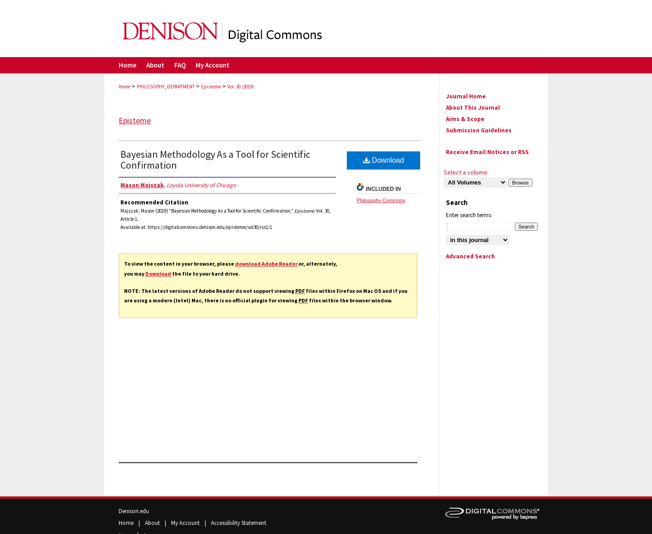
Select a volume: (466, 172)
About (153, 523)
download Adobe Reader (266, 263)
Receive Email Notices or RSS (487, 152)
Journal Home (466, 96)
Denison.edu (134, 511)
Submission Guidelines (479, 130)
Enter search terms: (469, 215)
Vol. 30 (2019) (240, 86)
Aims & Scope (465, 119)
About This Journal (473, 108)
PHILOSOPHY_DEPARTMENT (166, 86)
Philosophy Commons (381, 200)
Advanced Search (470, 256)
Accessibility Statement (238, 523)
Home (124, 86)
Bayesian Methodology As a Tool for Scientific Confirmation (215, 159)
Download (158, 273)
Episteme (211, 86)
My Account (186, 523)
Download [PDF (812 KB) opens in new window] (383, 160)
